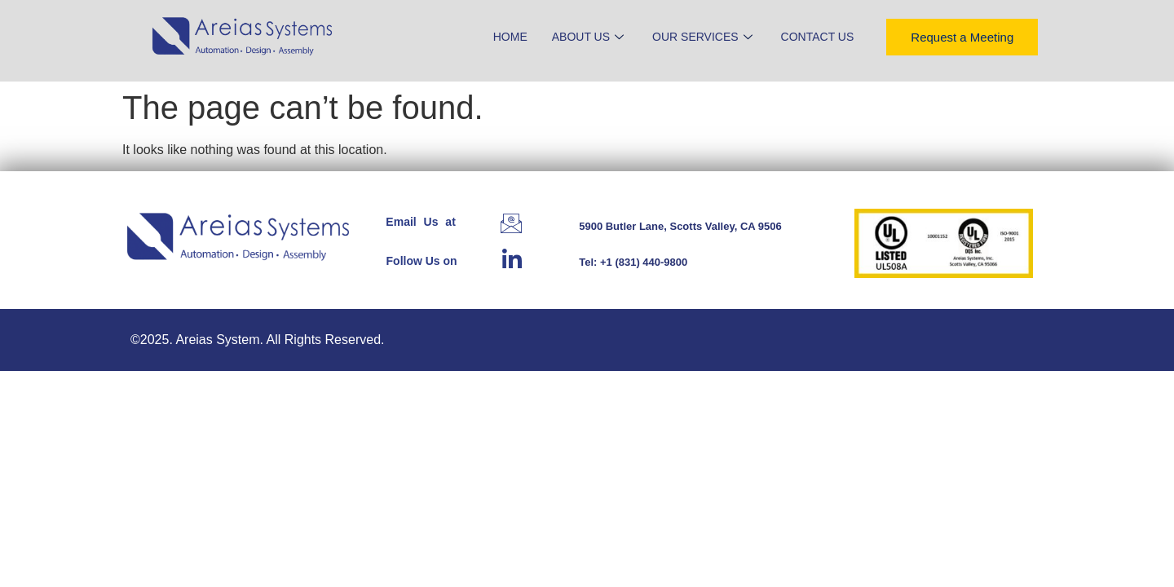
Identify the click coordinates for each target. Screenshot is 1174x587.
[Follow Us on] (512, 258)
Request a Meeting (962, 37)
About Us (590, 36)
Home (510, 36)
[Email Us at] (511, 223)
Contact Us (817, 36)
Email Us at (420, 221)
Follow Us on (421, 260)
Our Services (704, 36)
